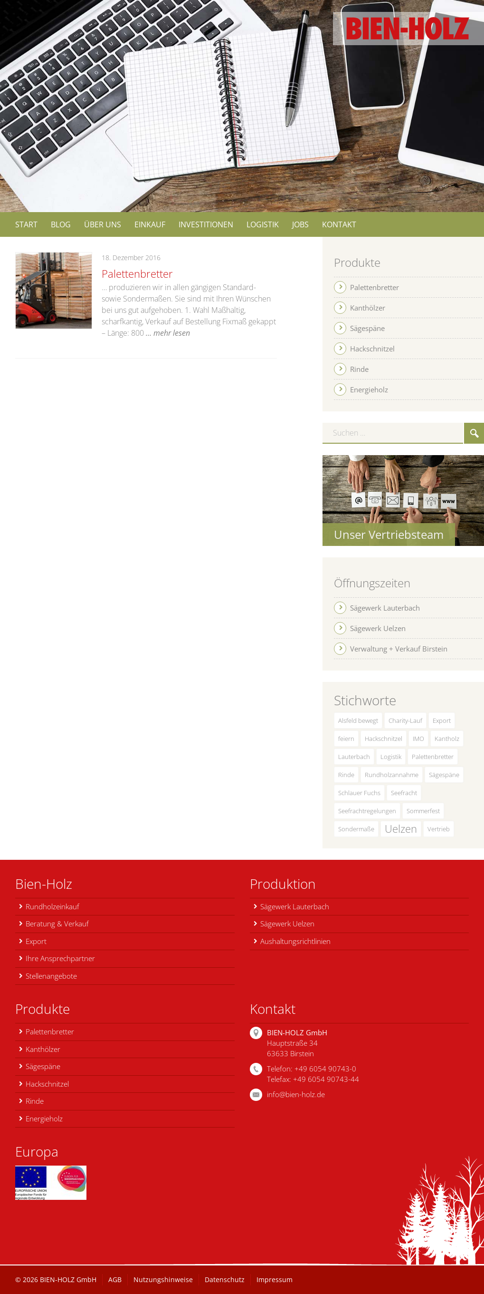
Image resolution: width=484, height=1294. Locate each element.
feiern (346, 738)
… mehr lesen (168, 333)
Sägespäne (444, 774)
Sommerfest (423, 811)
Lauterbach (354, 756)
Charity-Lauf (405, 720)
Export (442, 720)
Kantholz (447, 738)
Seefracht (404, 792)
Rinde (346, 774)
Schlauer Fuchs (359, 792)
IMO (418, 738)
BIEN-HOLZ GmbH (68, 1279)
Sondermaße (356, 829)
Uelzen (401, 828)
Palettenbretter (137, 273)
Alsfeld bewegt (358, 720)
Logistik (390, 756)
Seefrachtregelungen (367, 811)
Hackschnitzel (383, 738)
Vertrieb (438, 829)
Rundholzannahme (391, 774)
